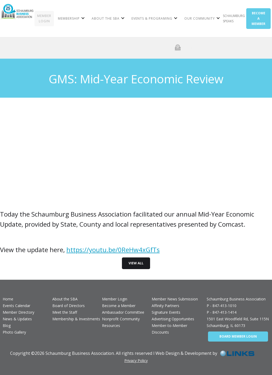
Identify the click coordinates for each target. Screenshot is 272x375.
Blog (7, 325)
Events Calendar (16, 305)
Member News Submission (175, 298)
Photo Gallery (14, 332)
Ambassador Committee (123, 312)
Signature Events (166, 312)
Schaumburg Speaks (234, 18)
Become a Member (118, 305)
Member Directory (18, 312)
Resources (111, 325)
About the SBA (65, 298)
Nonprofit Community (121, 318)
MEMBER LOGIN (44, 18)
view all (136, 263)
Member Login (114, 298)
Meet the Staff (64, 312)
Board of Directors (68, 305)
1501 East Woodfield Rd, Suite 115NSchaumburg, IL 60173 (238, 322)
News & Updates (17, 318)
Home (8, 298)
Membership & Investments (76, 318)
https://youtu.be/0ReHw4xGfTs (113, 249)
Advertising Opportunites (173, 318)
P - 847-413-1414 (221, 312)
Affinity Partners (165, 305)
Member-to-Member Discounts (169, 329)
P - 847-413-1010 (221, 305)
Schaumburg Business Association (236, 298)
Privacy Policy (136, 360)
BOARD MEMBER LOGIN (238, 336)
